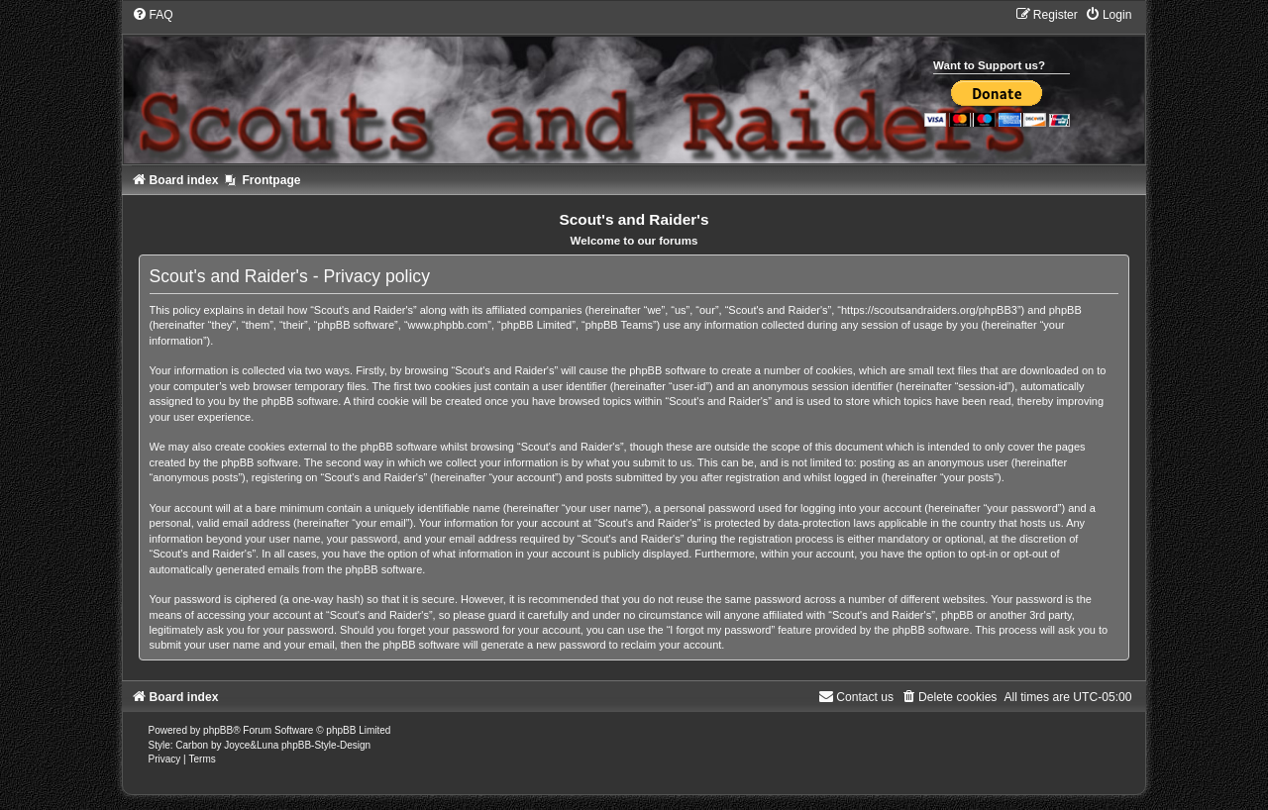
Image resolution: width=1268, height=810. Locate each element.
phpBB (218, 730)
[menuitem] (152, 15)
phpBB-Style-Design (325, 745)
